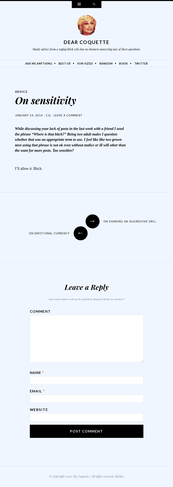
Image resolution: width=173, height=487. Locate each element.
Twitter (141, 63)
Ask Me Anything (38, 63)
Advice (21, 91)
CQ (48, 115)
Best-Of (65, 63)
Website (39, 409)
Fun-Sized (85, 63)
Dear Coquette (87, 42)
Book (123, 63)
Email (37, 391)
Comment (40, 311)
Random (106, 63)
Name (37, 372)
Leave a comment (68, 115)
